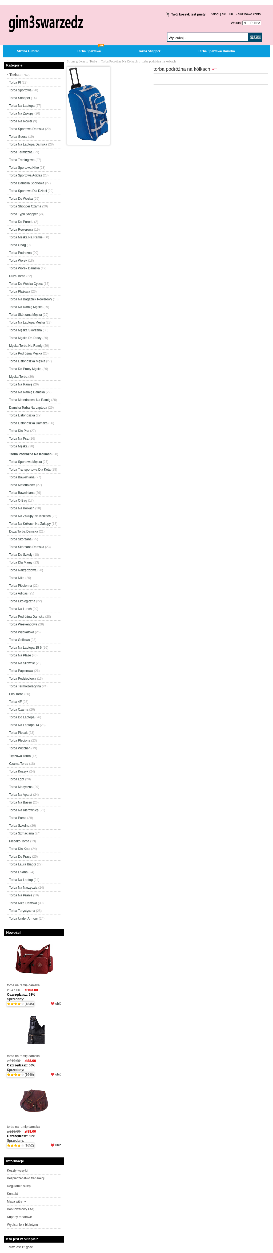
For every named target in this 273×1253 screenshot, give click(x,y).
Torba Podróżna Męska (25, 353)
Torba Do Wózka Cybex (26, 284)
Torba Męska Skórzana (25, 330)
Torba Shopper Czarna (25, 206)
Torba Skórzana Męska (25, 315)
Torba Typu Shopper (23, 214)
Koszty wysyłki (17, 1170)
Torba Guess (18, 137)
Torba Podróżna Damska (26, 616)
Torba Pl (15, 82)
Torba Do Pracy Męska (25, 369)
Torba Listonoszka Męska (27, 361)
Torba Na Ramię (20, 384)
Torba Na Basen (20, 802)
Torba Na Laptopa (21, 106)
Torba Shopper (149, 51)
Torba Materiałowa (22, 485)
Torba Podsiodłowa (22, 678)
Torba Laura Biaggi (22, 864)
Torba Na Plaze (20, 655)
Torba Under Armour (23, 918)
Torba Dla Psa (19, 431)
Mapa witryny (16, 1201)
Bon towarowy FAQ (20, 1209)
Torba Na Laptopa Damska (28, 144)
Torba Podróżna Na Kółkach (119, 61)
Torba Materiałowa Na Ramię (29, 400)
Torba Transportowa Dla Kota (29, 469)
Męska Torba (18, 377)
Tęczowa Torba (20, 756)
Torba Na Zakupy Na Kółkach (30, 516)
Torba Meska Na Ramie (25, 237)
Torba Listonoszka (22, 415)
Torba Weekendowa (23, 624)
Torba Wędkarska (21, 632)
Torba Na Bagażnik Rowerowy (30, 299)
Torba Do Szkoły (20, 555)
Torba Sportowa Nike (24, 168)
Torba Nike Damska (23, 903)
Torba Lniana (18, 872)
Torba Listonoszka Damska (28, 423)
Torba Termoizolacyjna (25, 686)
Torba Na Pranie (20, 895)
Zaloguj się (218, 14)
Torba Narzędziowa (23, 570)
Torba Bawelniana (21, 493)
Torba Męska (18, 446)
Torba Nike (16, 578)
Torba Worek (18, 260)
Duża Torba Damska (23, 531)
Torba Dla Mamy (20, 562)
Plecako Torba (19, 841)
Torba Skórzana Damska (26, 547)
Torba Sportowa (89, 51)
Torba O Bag (18, 500)
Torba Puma (17, 818)
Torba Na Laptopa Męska (27, 322)
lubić (58, 1004)
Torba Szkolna (19, 826)
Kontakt (12, 1194)
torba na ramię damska (34, 963)
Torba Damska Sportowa (26, 183)
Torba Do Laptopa (21, 717)
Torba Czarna (18, 709)
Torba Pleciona (19, 740)
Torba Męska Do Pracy (25, 338)
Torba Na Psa (19, 438)
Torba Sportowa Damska (216, 51)
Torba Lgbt (16, 779)
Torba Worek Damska (24, 268)
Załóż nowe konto (248, 14)
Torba (93, 61)
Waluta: (235, 23)
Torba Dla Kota (19, 849)
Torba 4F (15, 702)
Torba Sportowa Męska (25, 462)
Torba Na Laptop (21, 880)
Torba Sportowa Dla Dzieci (28, 191)
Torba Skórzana (20, 539)
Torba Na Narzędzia (23, 887)
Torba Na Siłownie (22, 663)
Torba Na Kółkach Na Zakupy (30, 524)
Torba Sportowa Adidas (25, 175)
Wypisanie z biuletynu (22, 1225)
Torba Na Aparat (20, 795)
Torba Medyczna (21, 787)
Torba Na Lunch (20, 609)
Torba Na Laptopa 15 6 (25, 647)
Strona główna (76, 61)
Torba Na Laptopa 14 (24, 725)
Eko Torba (16, 694)
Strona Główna (28, 51)
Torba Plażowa (19, 291)
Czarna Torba (18, 764)
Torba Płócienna (20, 586)
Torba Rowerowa (21, 229)
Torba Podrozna (20, 253)
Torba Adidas (18, 593)
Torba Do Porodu (21, 222)
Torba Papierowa (21, 671)
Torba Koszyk (18, 771)
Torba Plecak (18, 733)
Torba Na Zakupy (21, 113)
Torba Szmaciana (21, 833)
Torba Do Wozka (21, 198)
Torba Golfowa (19, 640)
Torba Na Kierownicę (24, 810)
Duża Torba (17, 276)
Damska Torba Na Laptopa (28, 407)
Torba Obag (17, 245)
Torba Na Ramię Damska (27, 392)
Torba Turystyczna (22, 911)
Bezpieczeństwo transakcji (26, 1178)
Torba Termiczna (21, 152)
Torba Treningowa (21, 160)
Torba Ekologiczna (22, 601)
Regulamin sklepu (19, 1186)
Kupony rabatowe (19, 1217)
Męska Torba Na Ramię (25, 346)
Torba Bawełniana (21, 477)
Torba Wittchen (19, 748)
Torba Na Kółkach (21, 508)
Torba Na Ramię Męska (25, 307)
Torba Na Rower (20, 121)
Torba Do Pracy (20, 856)
